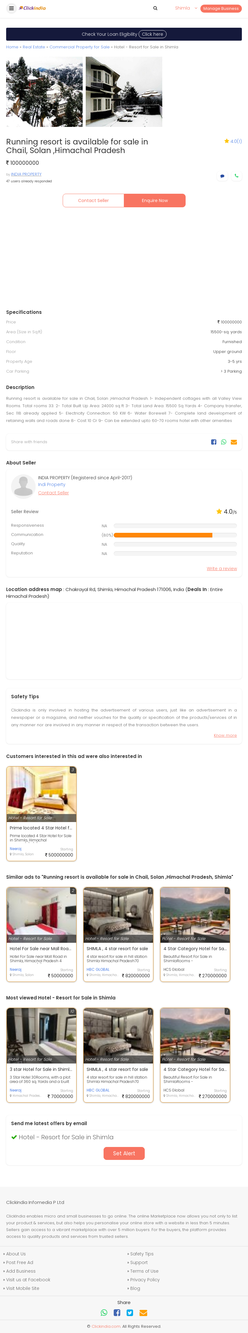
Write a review (222, 568)
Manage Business (221, 8)
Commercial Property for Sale (79, 47)
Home (12, 47)
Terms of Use (144, 1271)
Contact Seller (93, 200)
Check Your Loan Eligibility (124, 34)
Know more (225, 735)
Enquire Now (155, 200)
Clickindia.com (106, 1326)
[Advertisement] (124, 260)
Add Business (21, 1271)
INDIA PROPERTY (26, 174)
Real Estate (34, 47)
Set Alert (124, 1153)
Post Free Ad (19, 1262)
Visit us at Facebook (28, 1280)
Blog (135, 1288)
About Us (16, 1254)
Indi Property (51, 484)
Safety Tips (142, 1254)
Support (139, 1262)
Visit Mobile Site (22, 1288)
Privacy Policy (145, 1280)
